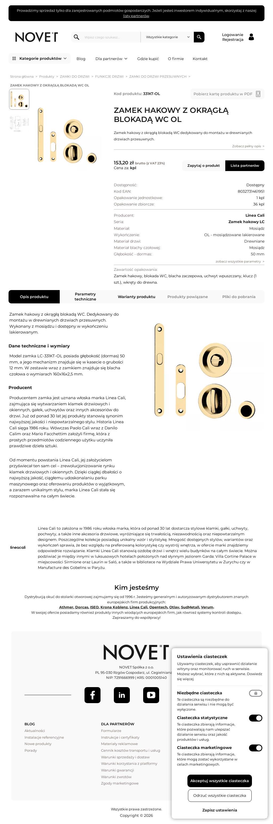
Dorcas (81, 607)
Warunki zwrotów (116, 777)
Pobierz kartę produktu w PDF (223, 94)
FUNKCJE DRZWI (109, 76)
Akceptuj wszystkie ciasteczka (219, 780)
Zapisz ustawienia (219, 810)
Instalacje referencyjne (44, 737)
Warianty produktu (136, 296)
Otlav (174, 607)
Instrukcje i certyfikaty (120, 737)
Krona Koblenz (114, 607)
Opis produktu (34, 296)
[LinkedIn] (122, 695)
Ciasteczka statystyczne (202, 717)
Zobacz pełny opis (246, 146)
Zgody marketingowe (120, 783)
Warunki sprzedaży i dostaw (125, 757)
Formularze (111, 730)
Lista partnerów (245, 165)
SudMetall (190, 607)
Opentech (158, 607)
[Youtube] (151, 695)
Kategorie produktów (43, 58)
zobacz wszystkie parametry (238, 261)
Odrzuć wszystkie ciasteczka (219, 795)
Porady (31, 750)
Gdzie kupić (148, 58)
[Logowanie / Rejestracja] (237, 37)
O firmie (176, 58)
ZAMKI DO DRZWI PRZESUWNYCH (158, 76)
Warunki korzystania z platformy (129, 763)
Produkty (46, 76)
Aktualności (35, 730)
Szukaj (199, 37)
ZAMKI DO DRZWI (75, 76)
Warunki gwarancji (117, 770)
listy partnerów (136, 16)
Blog (81, 58)
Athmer (66, 607)
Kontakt (200, 58)
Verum (207, 607)
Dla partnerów (111, 58)
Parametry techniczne (85, 296)
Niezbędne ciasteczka (199, 692)
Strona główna (22, 76)
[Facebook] (93, 695)
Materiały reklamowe (119, 744)
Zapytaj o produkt (203, 165)
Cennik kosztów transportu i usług (130, 750)
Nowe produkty (38, 744)
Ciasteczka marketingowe (204, 747)
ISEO (94, 607)
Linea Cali (138, 607)
